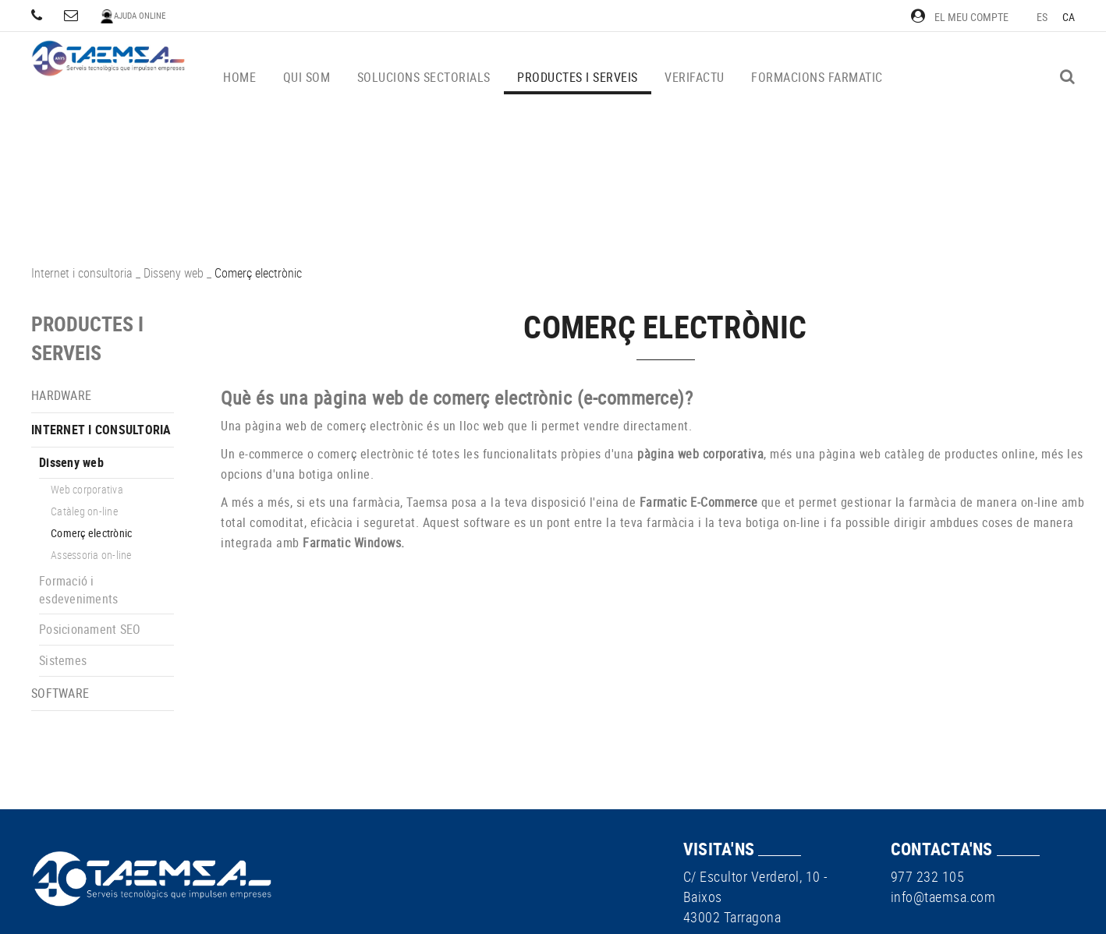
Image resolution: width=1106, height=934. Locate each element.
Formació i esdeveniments (78, 589)
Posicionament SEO (89, 629)
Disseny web (174, 272)
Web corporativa (87, 489)
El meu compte (960, 16)
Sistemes (63, 660)
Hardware (61, 395)
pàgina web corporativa (700, 453)
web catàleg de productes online (948, 453)
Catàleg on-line (84, 511)
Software (60, 693)
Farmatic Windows (352, 542)
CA (1069, 16)
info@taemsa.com (943, 896)
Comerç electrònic (91, 532)
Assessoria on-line (91, 554)
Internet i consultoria (82, 272)
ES (1042, 16)
